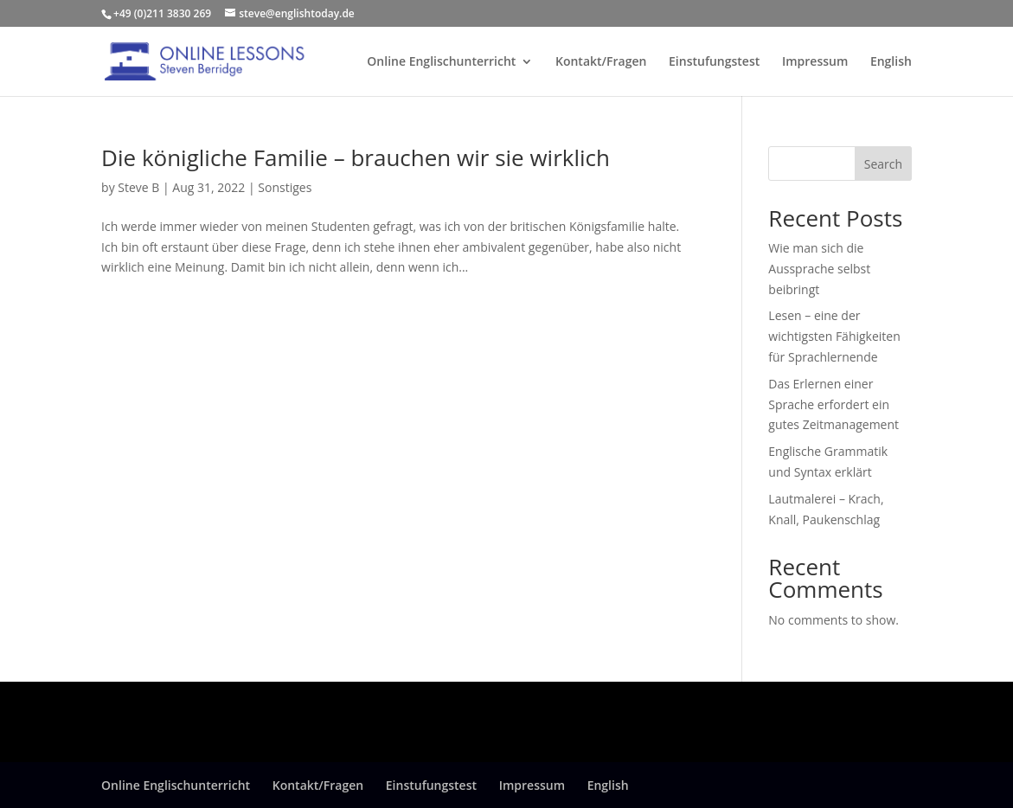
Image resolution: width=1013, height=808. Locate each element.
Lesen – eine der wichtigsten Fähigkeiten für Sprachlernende (834, 336)
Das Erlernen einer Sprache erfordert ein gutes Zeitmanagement (833, 404)
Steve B (138, 187)
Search (883, 164)
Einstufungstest (714, 62)
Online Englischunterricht (441, 62)
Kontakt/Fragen (600, 62)
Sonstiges (284, 187)
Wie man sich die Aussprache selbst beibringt (819, 269)
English (891, 62)
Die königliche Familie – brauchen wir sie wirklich (355, 157)
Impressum (815, 62)
